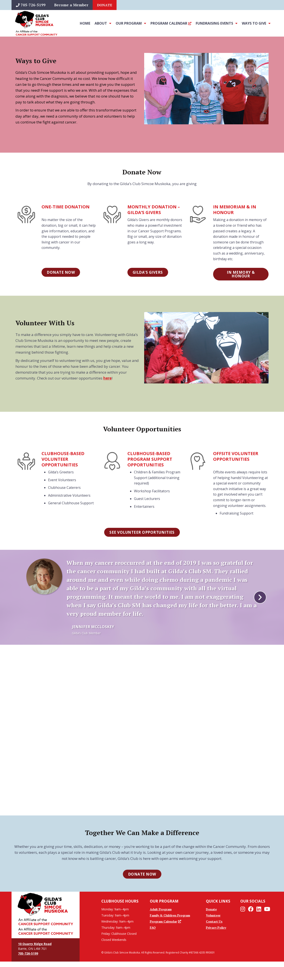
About (103, 23)
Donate (104, 5)
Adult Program (161, 909)
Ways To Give (256, 23)
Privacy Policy (216, 927)
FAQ (153, 927)
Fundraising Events (216, 23)
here (107, 378)
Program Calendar (170, 23)
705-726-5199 (30, 4)
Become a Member (71, 4)
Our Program (131, 23)
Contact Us (214, 921)
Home (85, 23)
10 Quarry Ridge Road (35, 944)
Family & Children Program (170, 915)
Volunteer (213, 915)
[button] (260, 597)
